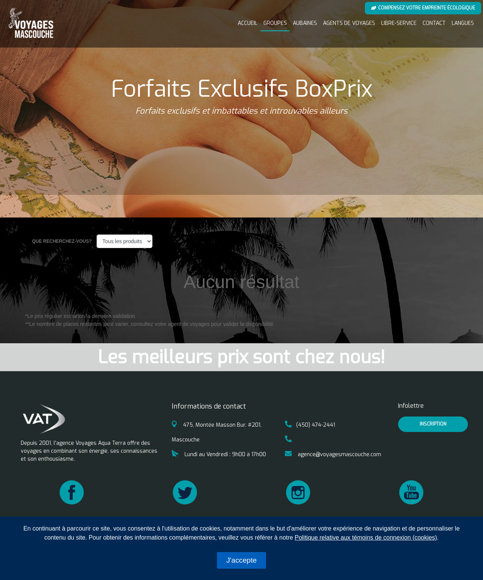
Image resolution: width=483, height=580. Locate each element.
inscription (433, 424)
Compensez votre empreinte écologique (423, 8)
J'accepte (241, 560)
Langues (463, 23)
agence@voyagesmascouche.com (333, 454)
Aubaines (305, 23)
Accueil (247, 23)
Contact (434, 23)
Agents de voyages (349, 23)
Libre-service (399, 23)
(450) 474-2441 (310, 425)
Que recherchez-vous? (62, 241)
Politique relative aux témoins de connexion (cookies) (366, 537)
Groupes (275, 23)
